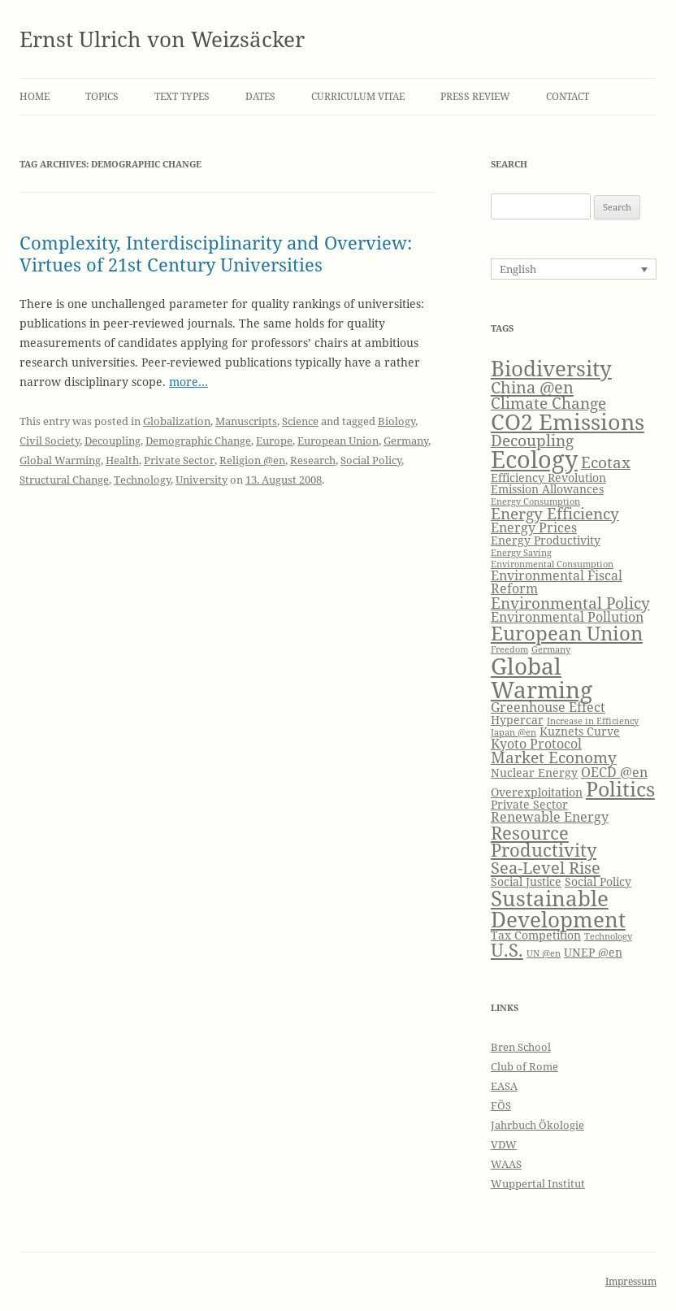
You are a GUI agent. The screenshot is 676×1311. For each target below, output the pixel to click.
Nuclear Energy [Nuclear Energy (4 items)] (534, 772)
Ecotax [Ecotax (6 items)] (605, 462)
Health (122, 460)
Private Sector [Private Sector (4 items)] (529, 804)
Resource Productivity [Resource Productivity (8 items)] (543, 841)
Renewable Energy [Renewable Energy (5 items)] (550, 816)
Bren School (521, 1047)
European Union (338, 440)
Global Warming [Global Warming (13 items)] (541, 677)
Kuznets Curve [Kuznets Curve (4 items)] (580, 731)
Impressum (630, 1281)
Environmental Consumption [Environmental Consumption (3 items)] (552, 564)
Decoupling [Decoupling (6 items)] (532, 440)
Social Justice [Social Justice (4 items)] (526, 881)
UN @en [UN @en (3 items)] (543, 953)
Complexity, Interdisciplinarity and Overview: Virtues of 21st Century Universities (216, 253)
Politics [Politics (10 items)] (620, 788)
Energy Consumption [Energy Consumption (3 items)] (535, 501)
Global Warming (60, 460)
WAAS (506, 1164)
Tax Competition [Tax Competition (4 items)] (536, 935)
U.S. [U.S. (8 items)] (507, 950)
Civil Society (50, 440)
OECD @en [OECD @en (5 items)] (614, 771)
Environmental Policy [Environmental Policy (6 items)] (570, 603)
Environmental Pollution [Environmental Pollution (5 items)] (567, 616)
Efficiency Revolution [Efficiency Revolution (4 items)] (548, 477)
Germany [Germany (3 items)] (550, 649)
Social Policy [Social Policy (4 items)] (598, 881)
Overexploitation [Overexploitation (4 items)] (537, 792)
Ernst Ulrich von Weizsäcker (162, 39)
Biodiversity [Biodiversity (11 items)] (551, 368)
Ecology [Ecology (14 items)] (534, 459)
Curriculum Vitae (358, 96)
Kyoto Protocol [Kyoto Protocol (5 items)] (536, 743)
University (202, 479)
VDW (504, 1144)
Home (35, 96)
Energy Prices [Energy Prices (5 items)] (534, 527)
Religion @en (252, 460)
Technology (142, 479)
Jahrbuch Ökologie (537, 1125)
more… (188, 381)
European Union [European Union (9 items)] (567, 633)
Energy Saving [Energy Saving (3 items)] (521, 552)
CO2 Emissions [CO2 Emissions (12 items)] (567, 421)
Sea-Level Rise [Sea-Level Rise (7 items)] (545, 867)
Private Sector (179, 460)
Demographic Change (198, 440)
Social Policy (370, 460)
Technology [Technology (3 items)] (608, 936)
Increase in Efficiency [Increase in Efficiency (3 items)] (593, 721)
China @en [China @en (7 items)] (532, 387)
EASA (504, 1086)
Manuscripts (246, 421)
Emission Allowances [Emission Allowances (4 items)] (547, 489)
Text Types (182, 96)
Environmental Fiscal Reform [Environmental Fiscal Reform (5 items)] (556, 581)
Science (300, 421)
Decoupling (112, 440)
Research (313, 460)
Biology (396, 421)
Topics (102, 96)
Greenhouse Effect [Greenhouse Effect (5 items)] (548, 706)
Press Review (475, 96)
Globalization (176, 421)
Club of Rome (524, 1066)
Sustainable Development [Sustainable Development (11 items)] (558, 908)
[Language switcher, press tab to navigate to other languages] (573, 269)
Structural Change (64, 479)
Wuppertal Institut (538, 1183)
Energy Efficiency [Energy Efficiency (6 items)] (555, 513)
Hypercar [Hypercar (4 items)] (517, 719)
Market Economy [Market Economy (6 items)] (554, 757)
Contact (567, 96)
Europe (274, 440)
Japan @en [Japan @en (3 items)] (513, 732)
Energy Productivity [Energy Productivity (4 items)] (545, 540)
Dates (260, 96)
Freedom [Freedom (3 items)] (509, 649)
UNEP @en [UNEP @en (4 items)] (593, 952)
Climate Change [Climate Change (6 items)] (548, 403)
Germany (406, 440)
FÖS (501, 1105)
